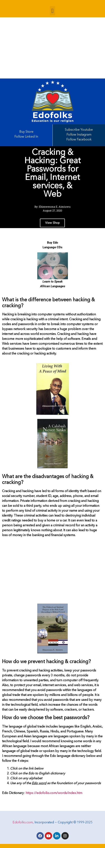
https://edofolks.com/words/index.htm (54, 793)
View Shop (52, 225)
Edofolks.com (23, 822)
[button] (52, 10)
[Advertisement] (52, 47)
